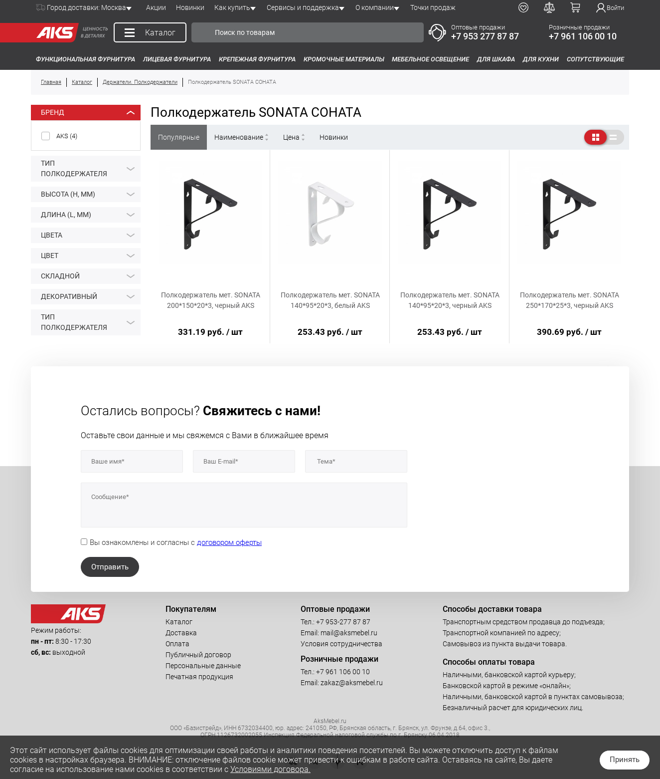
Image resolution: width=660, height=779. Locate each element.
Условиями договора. (270, 769)
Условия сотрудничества (341, 644)
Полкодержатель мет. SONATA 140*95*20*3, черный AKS (449, 300)
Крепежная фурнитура (257, 59)
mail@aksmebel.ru (349, 633)
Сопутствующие (595, 59)
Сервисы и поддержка (303, 7)
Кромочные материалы (344, 59)
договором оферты (229, 542)
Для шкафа (496, 59)
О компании (374, 7)
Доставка (181, 633)
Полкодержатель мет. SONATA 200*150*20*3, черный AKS (210, 300)
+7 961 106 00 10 (583, 36)
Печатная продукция (199, 677)
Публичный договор (198, 655)
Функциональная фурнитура (85, 59)
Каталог (178, 622)
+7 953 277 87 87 (485, 36)
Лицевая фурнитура (177, 59)
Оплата (177, 644)
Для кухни (541, 59)
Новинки (190, 7)
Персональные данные (203, 666)
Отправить (110, 566)
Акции (156, 7)
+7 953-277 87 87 (343, 622)
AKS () (66, 136)
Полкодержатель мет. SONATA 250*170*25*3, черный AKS (569, 300)
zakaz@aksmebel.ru (352, 683)
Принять (625, 759)
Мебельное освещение (430, 59)
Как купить (232, 7)
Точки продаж (433, 7)
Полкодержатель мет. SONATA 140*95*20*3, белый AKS (330, 300)
